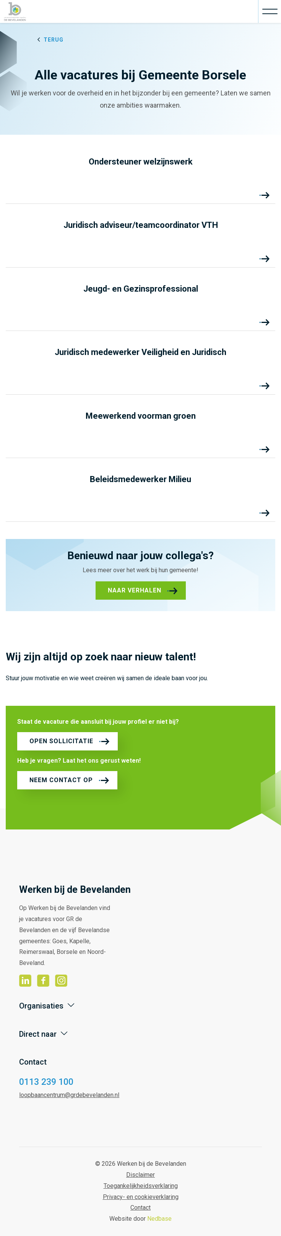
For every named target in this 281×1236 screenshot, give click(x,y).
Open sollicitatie (61, 741)
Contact (140, 1207)
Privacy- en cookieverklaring (141, 1197)
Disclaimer (140, 1174)
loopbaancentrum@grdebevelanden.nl (69, 1095)
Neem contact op (61, 780)
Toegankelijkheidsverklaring (141, 1185)
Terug (53, 40)
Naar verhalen (134, 590)
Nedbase (159, 1218)
